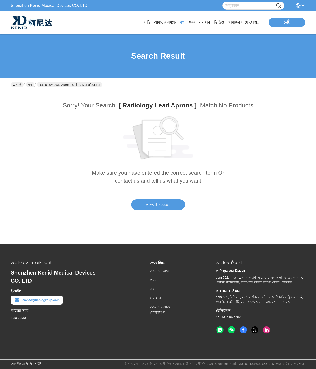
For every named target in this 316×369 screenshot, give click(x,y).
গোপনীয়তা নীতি (21, 363)
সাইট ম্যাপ (40, 363)
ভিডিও (219, 22)
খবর (192, 22)
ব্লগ (152, 289)
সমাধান (204, 22)
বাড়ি (147, 22)
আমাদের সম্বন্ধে (165, 22)
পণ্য (182, 22)
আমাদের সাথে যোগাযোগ (244, 22)
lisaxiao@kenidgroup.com (37, 300)
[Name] (278, 6)
